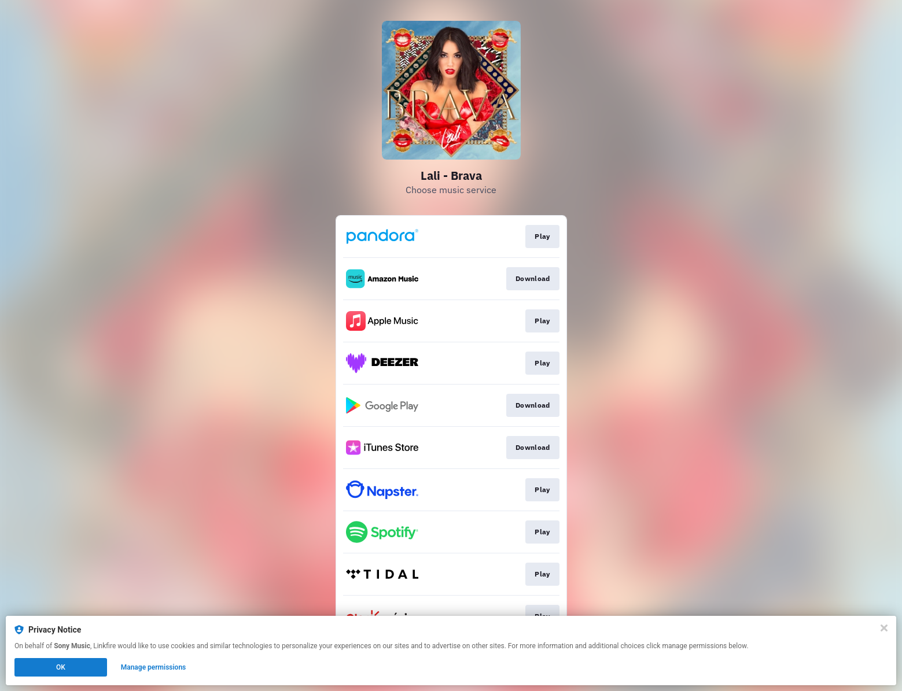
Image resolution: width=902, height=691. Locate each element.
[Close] (884, 628)
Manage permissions (153, 667)
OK (60, 667)
